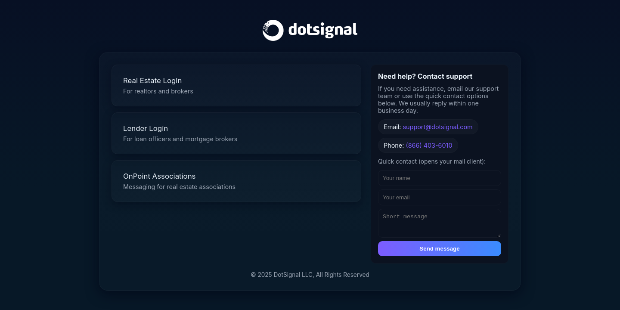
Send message (439, 250)
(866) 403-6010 (429, 143)
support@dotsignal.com (438, 124)
